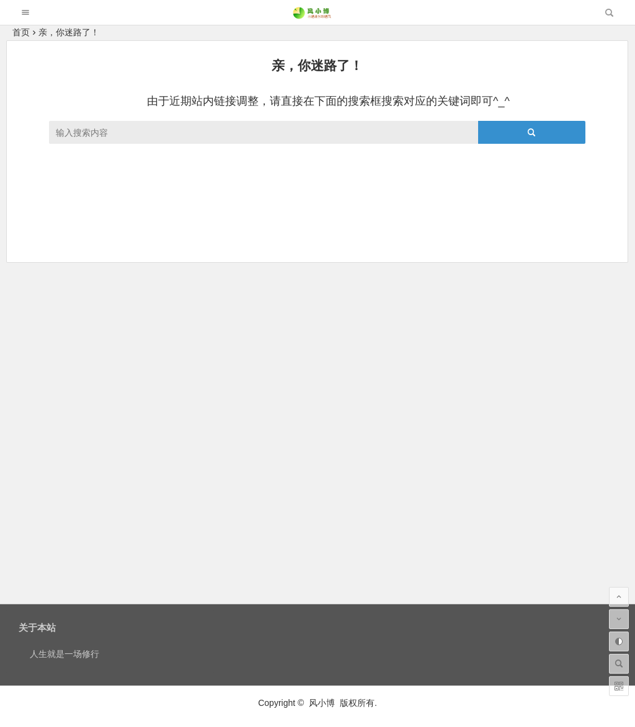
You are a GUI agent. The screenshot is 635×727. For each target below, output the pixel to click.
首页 (21, 32)
